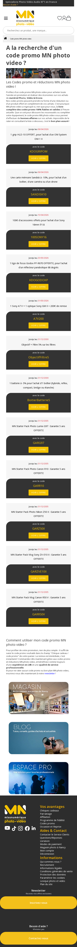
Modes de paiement (51, 844)
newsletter (49, 673)
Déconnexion (47, 853)
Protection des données (53, 874)
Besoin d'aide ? (10, 4)
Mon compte (47, 850)
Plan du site (46, 884)
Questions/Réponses (51, 837)
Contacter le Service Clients (54, 834)
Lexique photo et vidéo (52, 881)
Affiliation (45, 816)
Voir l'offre (38, 158)
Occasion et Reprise (50, 826)
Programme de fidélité (52, 820)
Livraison (45, 840)
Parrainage (46, 813)
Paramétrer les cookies (52, 877)
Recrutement (47, 864)
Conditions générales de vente (56, 871)
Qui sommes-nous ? (50, 861)
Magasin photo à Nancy (53, 847)
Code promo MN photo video (20, 39)
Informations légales (51, 868)
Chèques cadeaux (49, 810)
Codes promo (47, 823)
